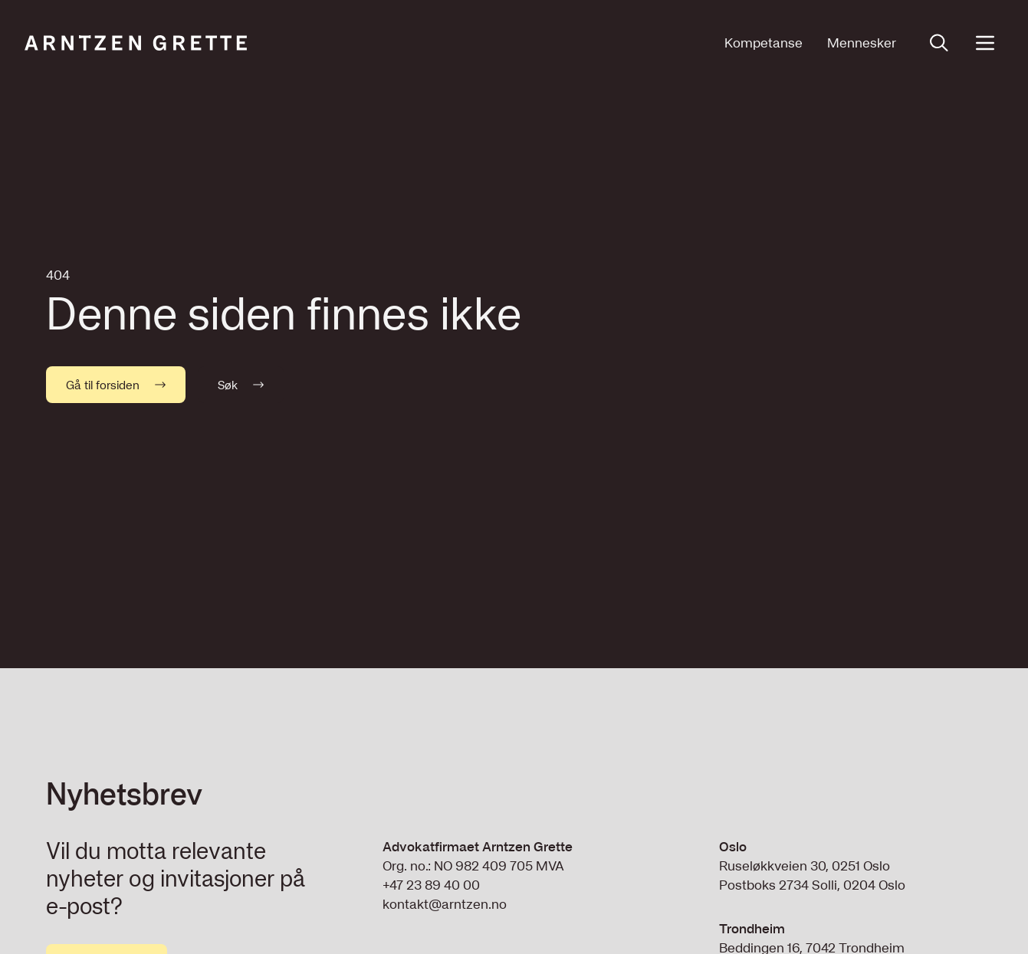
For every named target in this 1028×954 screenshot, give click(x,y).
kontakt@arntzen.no (445, 903)
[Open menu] (985, 43)
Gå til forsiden (116, 384)
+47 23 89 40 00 (431, 884)
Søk (241, 384)
